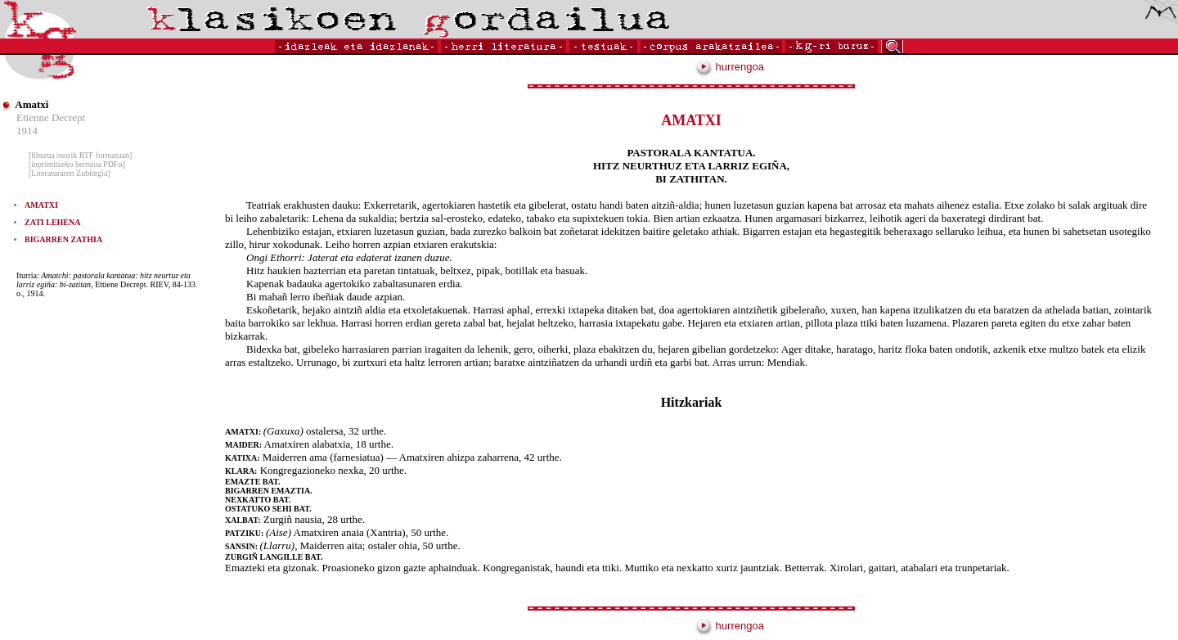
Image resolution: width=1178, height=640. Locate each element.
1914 (27, 130)
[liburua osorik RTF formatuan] (80, 155)
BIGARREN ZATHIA (63, 239)
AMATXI (41, 205)
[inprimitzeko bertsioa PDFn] (77, 164)
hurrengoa (729, 67)
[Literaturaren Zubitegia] (69, 173)
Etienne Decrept (50, 117)
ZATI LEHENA (52, 222)
